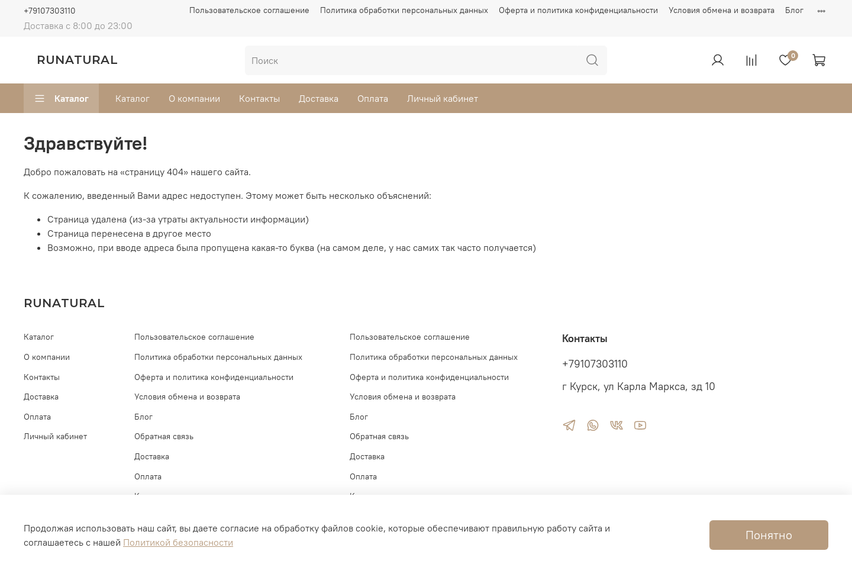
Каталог (61, 98)
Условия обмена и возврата (721, 10)
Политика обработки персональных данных (404, 10)
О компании (194, 98)
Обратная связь (163, 436)
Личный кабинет (442, 98)
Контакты (259, 98)
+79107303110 (50, 10)
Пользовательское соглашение (249, 10)
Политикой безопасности (178, 542)
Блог (794, 10)
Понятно (769, 534)
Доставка (318, 98)
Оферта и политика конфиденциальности (578, 10)
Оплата (372, 98)
